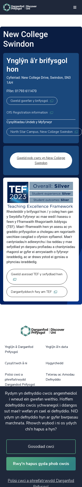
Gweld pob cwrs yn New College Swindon (41, 160)
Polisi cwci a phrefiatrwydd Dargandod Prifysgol (20, 379)
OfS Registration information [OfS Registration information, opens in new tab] (30, 112)
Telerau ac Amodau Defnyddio (60, 377)
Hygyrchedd (54, 363)
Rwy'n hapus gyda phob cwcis (41, 463)
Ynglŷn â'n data (57, 347)
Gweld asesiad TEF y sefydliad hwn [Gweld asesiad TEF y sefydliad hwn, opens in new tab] (36, 276)
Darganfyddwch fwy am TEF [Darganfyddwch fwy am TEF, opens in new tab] (34, 291)
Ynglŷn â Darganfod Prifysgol (19, 349)
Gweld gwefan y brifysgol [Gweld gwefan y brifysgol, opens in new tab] (32, 100)
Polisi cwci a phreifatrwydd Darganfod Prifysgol (41, 482)
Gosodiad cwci (41, 446)
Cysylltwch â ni (16, 363)
